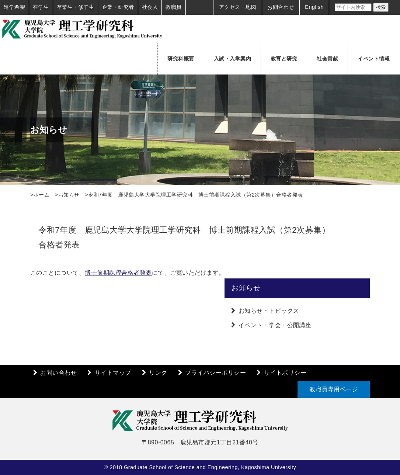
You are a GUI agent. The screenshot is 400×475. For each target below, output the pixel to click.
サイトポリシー (285, 373)
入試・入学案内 (232, 59)
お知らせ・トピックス (269, 311)
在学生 (41, 7)
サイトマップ (113, 373)
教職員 (174, 7)
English (314, 7)
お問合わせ (280, 7)
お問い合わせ (58, 373)
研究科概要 (180, 59)
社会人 (150, 7)
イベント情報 (374, 59)
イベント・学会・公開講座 (275, 325)
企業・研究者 (118, 7)
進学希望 (14, 7)
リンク (158, 373)
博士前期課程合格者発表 (118, 273)
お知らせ (69, 195)
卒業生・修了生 (75, 7)
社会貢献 (327, 59)
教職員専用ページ (333, 389)
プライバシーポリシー (215, 373)
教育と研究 (284, 59)
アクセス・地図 (238, 7)
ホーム (42, 195)
